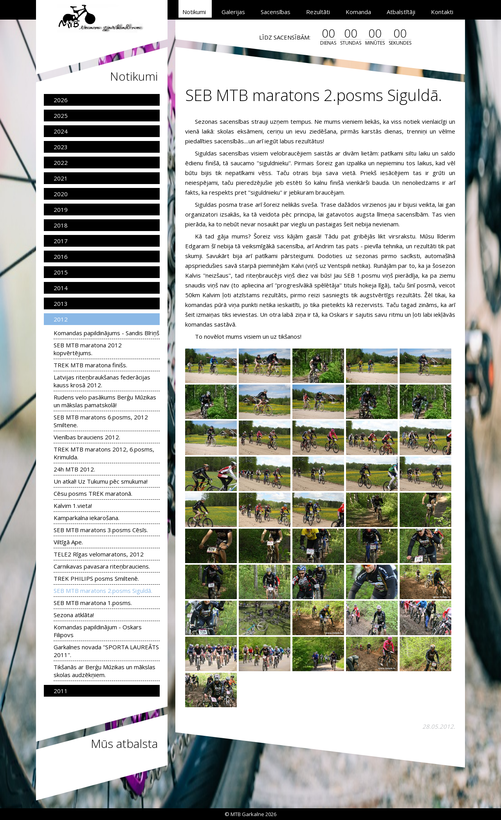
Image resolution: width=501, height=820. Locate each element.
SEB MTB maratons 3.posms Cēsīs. (101, 530)
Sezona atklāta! (74, 615)
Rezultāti (318, 12)
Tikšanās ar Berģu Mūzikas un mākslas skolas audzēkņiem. (104, 671)
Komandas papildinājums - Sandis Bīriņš (106, 333)
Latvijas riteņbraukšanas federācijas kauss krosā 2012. (102, 381)
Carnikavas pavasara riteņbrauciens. (102, 566)
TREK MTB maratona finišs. (90, 365)
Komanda (358, 12)
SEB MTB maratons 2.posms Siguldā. (103, 590)
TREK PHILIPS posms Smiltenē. (96, 578)
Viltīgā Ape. (68, 542)
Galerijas (233, 12)
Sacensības (275, 12)
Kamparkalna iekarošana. (86, 518)
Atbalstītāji (401, 12)
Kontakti (442, 12)
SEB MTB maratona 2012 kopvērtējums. (88, 349)
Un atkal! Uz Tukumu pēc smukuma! (101, 481)
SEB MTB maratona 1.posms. (93, 603)
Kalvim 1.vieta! (73, 505)
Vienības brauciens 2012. (87, 437)
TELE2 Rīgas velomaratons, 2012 (99, 554)
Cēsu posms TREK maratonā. (93, 493)
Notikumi (194, 12)
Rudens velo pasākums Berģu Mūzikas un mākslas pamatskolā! (105, 401)
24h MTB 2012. (74, 469)
